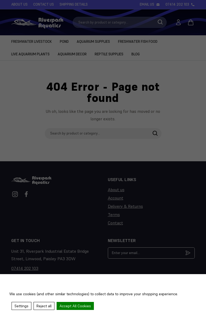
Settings (21, 306)
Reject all (44, 306)
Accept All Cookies (75, 306)
